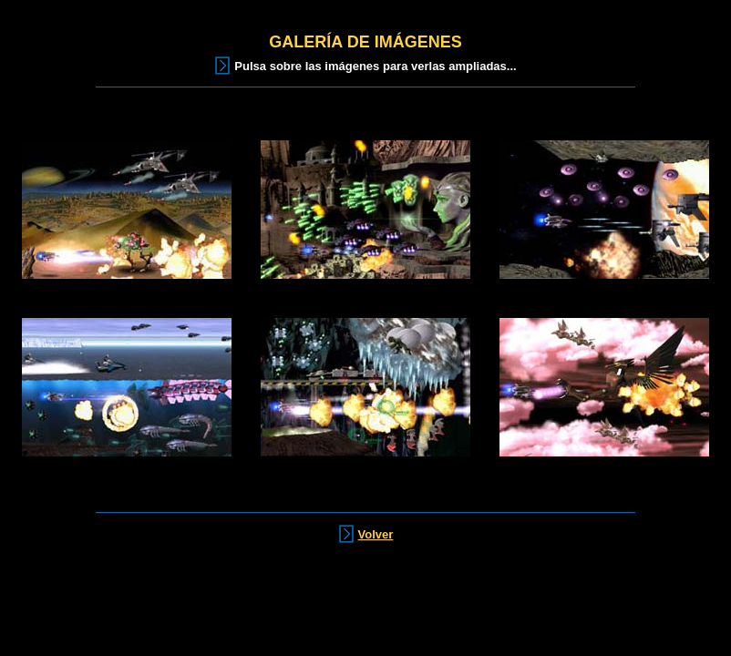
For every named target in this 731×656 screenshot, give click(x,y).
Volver (376, 534)
